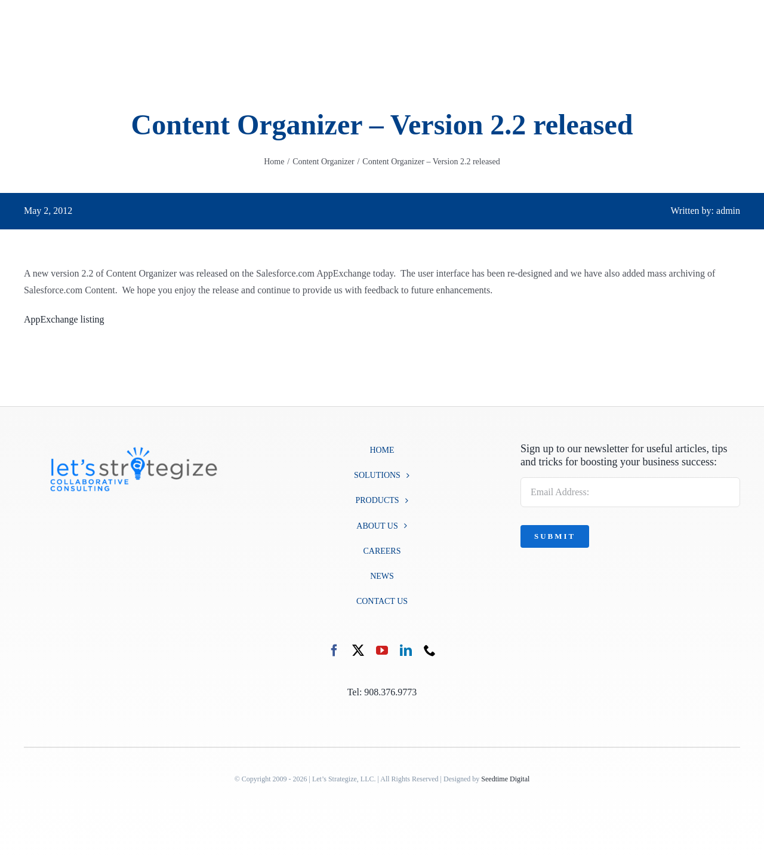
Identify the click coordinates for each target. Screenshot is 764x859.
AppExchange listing (64, 319)
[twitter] (358, 650)
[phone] (430, 650)
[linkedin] (406, 650)
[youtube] (382, 650)
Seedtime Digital (505, 779)
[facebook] (334, 650)
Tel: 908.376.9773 (382, 692)
